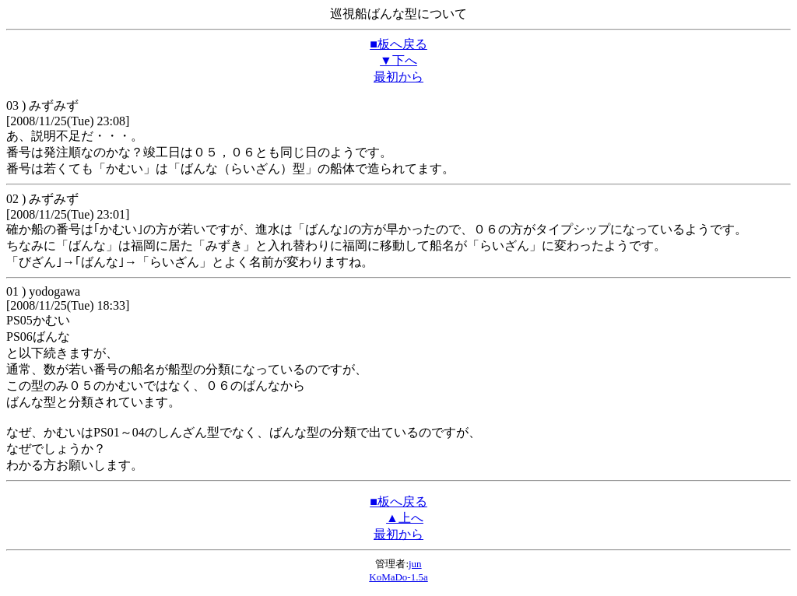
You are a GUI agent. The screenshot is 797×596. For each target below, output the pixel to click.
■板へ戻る (398, 44)
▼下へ (398, 60)
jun (415, 564)
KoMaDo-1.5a (398, 577)
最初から (398, 76)
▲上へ (404, 517)
